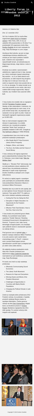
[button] (2, 2)
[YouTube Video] (17, 349)
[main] (17, 12)
